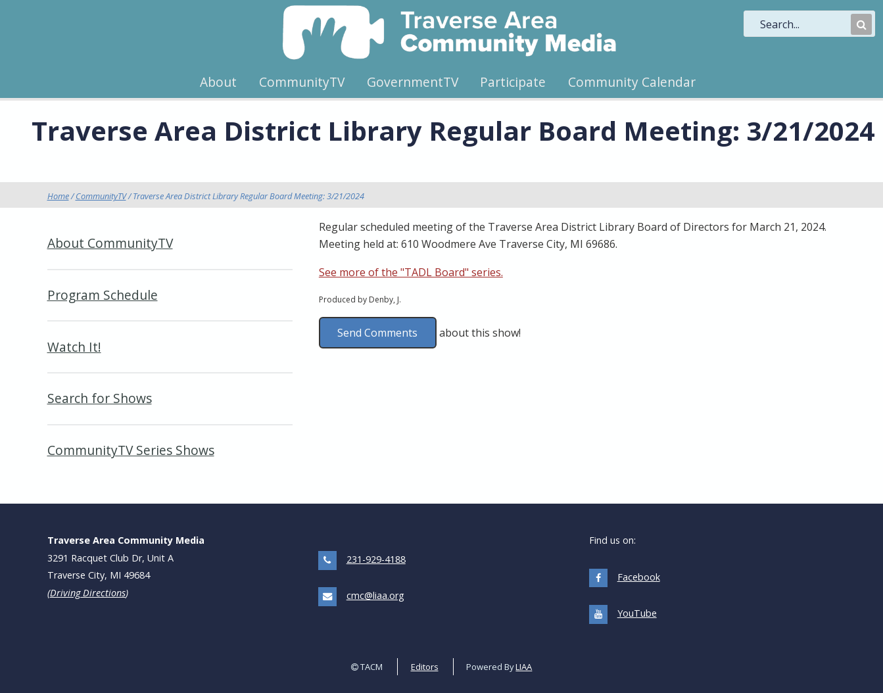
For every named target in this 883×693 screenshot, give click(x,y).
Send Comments (377, 332)
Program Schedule (102, 295)
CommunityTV (302, 82)
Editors (425, 667)
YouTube (637, 613)
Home (58, 196)
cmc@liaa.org (375, 595)
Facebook (638, 577)
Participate (513, 82)
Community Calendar (632, 82)
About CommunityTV (110, 243)
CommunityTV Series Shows (130, 450)
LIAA (523, 667)
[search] (804, 24)
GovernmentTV (412, 82)
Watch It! (74, 347)
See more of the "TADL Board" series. (411, 272)
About (218, 82)
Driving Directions (88, 592)
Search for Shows (99, 398)
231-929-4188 (376, 559)
